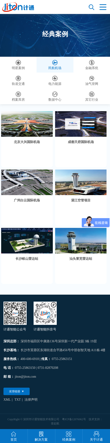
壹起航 (55, 423)
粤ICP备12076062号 (74, 419)
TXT (17, 399)
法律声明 (31, 399)
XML (7, 399)
